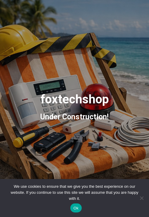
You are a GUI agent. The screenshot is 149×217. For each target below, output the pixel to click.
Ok (75, 208)
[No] (141, 198)
